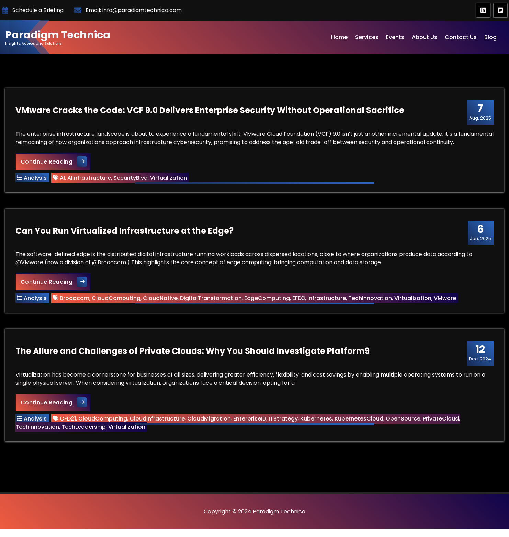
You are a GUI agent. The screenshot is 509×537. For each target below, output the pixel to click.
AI (62, 178)
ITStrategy (283, 419)
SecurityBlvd (130, 178)
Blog (490, 37)
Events (395, 37)
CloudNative (160, 298)
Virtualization (168, 178)
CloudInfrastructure (157, 419)
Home (339, 37)
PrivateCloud (441, 419)
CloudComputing (116, 298)
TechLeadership (83, 427)
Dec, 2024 (480, 353)
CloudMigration (209, 419)
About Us (424, 37)
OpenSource (403, 419)
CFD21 (68, 419)
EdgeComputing (267, 298)
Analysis (35, 178)
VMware (445, 298)
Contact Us (461, 37)
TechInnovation (370, 298)
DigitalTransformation (211, 298)
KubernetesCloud (359, 419)
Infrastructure (326, 298)
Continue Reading (55, 161)
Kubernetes (316, 419)
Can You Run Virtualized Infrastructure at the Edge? (124, 230)
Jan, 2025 (480, 232)
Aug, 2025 (480, 112)
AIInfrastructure (89, 178)
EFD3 (298, 298)
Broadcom (74, 298)
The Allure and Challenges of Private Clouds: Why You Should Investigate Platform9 (192, 351)
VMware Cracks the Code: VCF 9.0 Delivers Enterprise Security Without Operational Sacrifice (209, 110)
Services (366, 37)
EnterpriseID (249, 419)
